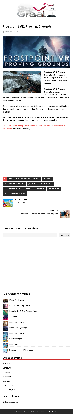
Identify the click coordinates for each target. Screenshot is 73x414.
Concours (7, 368)
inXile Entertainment (14, 184)
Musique (6, 381)
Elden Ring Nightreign (18, 327)
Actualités (7, 363)
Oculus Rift (46, 184)
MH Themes (52, 411)
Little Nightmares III (17, 322)
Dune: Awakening (16, 300)
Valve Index (54, 188)
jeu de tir (33, 184)
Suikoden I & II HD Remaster (21, 350)
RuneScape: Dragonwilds (19, 305)
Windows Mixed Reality (15, 193)
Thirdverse (39, 188)
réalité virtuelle (12, 188)
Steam (27, 188)
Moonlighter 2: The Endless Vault (23, 311)
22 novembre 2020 (12, 31)
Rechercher (64, 235)
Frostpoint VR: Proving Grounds (24, 179)
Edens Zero (14, 344)
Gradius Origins (15, 339)
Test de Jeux (8, 385)
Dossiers (6, 372)
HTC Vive (47, 179)
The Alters (13, 316)
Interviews (7, 376)
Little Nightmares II (17, 333)
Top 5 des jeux (9, 389)
